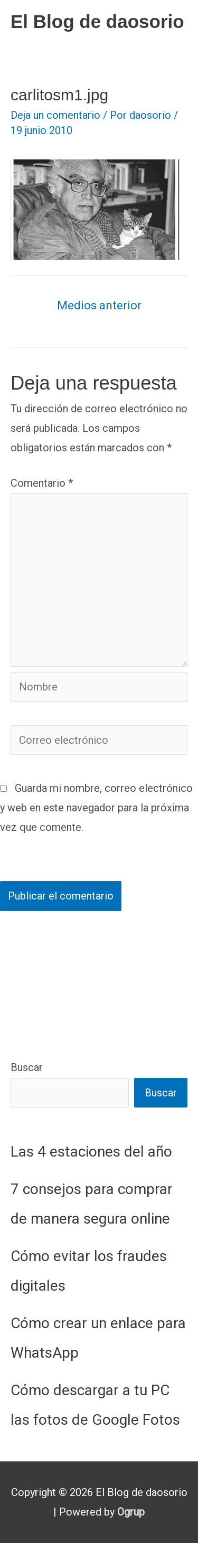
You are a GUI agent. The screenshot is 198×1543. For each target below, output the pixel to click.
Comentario (42, 483)
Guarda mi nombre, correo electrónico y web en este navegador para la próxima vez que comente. (96, 808)
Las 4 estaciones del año (91, 1151)
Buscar (27, 1067)
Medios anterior (99, 305)
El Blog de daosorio (97, 21)
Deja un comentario (55, 115)
